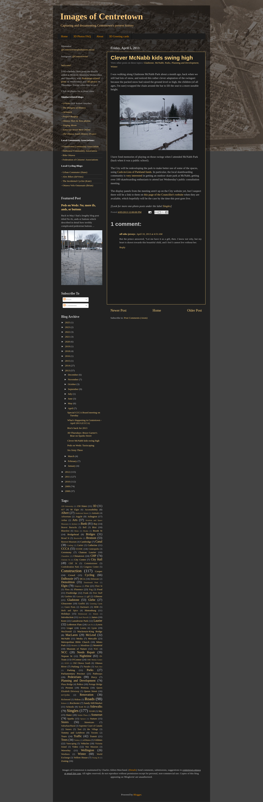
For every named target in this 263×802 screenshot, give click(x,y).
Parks (167, 62)
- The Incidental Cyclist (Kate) (76, 181)
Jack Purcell (83, 617)
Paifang (75, 666)
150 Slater (82, 506)
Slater (69, 715)
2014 (67, 365)
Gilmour (98, 596)
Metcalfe (92, 638)
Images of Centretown (101, 16)
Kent (63, 620)
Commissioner (90, 563)
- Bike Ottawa (68, 155)
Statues (93, 718)
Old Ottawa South (81, 663)
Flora (67, 589)
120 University (67, 506)
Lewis (99, 624)
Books (85, 531)
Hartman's (84, 607)
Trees (64, 740)
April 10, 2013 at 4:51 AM (149, 234)
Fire (87, 586)
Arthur (64, 520)
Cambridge (85, 541)
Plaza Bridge (67, 684)
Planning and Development (185, 62)
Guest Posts (69, 607)
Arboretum (66, 516)
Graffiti (81, 603)
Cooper (98, 571)
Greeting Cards (96, 603)
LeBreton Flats (74, 624)
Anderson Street (81, 513)
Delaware (95, 579)
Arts (74, 520)
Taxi (79, 729)
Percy (94, 677)
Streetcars (89, 722)
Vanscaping (71, 743)
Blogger (137, 794)
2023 (67, 327)
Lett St (90, 624)
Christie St (65, 560)
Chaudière (65, 556)
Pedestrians (74, 677)
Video (75, 746)
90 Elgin (74, 509)
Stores (64, 722)
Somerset (96, 714)
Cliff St (73, 563)
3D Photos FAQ (82, 36)
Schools (70, 706)
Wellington (87, 750)
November (73, 379)
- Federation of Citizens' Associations (79, 159)
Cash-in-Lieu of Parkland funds (134, 171)
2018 (67, 351)
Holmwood (82, 614)
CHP (93, 556)
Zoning (64, 761)
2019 (67, 346)
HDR (96, 607)
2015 (67, 360)
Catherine (92, 545)
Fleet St (98, 586)
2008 (67, 491)
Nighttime (85, 656)
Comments (70, 305)
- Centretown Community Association (80, 146)
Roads (90, 699)
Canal (98, 541)
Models (74, 645)
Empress (78, 586)
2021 (67, 336)
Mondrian (85, 645)
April (71, 408)
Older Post (194, 310)
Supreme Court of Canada (90, 726)
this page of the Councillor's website (163, 194)
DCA (82, 578)
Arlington (92, 516)
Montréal (97, 645)
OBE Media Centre (94, 660)
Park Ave (98, 667)
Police (80, 684)
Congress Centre (91, 567)
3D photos (92, 81)
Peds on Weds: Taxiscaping (80, 445)
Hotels (95, 614)
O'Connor (77, 659)
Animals (95, 513)
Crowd (71, 575)
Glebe (91, 600)
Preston (69, 687)
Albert (65, 513)
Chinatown (78, 556)
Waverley (65, 750)
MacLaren (72, 635)
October (72, 384)
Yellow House (81, 757)
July (70, 394)
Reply (122, 247)
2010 (67, 481)
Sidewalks (96, 706)
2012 (67, 472)
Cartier (80, 545)
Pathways (97, 673)
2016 (67, 356)
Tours (64, 736)
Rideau (78, 699)
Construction (71, 571)
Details (132, 770)
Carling (70, 545)
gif (88, 596)
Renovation (87, 694)
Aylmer (74, 524)
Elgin (64, 585)
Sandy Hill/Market (93, 703)
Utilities (98, 740)
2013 (67, 370)
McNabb (159, 62)
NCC (64, 652)
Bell (84, 527)
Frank (85, 593)
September (73, 389)
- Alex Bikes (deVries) (72, 176)
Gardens (68, 596)
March (71, 456)
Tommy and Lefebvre (73, 732)
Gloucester (66, 603)
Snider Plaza (83, 715)
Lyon (94, 628)
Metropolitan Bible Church (75, 642)
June (70, 398)
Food (99, 589)
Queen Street (90, 691)
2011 (67, 476)
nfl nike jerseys (127, 234)
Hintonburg (90, 610)
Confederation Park (70, 567)
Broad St (65, 538)
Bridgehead (73, 534)
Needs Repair (86, 652)
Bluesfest (65, 531)
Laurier (98, 620)
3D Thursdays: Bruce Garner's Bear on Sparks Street (82, 434)
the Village (92, 729)
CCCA (65, 548)
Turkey (77, 740)
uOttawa (87, 740)
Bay (96, 523)
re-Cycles (65, 695)
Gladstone (149, 62)
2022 (67, 332)
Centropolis (94, 549)
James (95, 617)
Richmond (65, 699)
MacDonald (66, 631)
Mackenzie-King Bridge (89, 631)
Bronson (91, 538)
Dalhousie (67, 578)
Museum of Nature (77, 648)
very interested (134, 175)
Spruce (83, 719)
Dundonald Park (91, 582)
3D (94, 506)
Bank (84, 523)
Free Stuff (97, 593)
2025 (67, 322)
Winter (114, 66)
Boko (77, 531)
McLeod (91, 635)
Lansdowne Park (79, 620)
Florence (78, 589)
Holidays (65, 613)
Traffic (78, 736)
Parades (87, 666)
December (73, 374)
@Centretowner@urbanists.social (77, 49)
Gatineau (79, 596)
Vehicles (85, 743)
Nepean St (66, 656)
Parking (71, 670)
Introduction (67, 617)
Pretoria (85, 687)
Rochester (75, 703)
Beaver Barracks (69, 527)
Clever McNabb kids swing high (152, 58)
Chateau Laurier (87, 552)
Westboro (65, 754)
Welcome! (66, 65)
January (72, 465)
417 (62, 509)
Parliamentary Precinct (73, 673)
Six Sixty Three (75, 450)
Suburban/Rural (68, 726)
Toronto (94, 732)
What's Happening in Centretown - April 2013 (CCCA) (84, 421)
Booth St (97, 530)
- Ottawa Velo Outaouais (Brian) (77, 185)
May (70, 403)
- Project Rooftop (69, 116)
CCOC (79, 548)
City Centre (80, 559)
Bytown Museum (69, 542)
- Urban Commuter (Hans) (74, 172)
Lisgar (70, 628)
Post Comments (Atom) (135, 317)
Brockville (78, 538)
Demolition (68, 582)
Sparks (70, 718)
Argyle (79, 516)
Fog (91, 589)
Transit (93, 736)
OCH (66, 663)
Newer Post (118, 310)
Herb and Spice (69, 610)
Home (64, 36)
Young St (95, 758)
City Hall (96, 559)
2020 (67, 341)
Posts (67, 299)
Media (79, 638)
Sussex (68, 729)
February (72, 461)
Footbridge (71, 592)
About (99, 36)
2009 (67, 486)
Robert (63, 703)
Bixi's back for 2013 (77, 428)
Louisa (83, 628)
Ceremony (66, 552)
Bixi (94, 527)
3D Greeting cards (119, 36)
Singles (167, 206)
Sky (100, 711)
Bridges (90, 534)
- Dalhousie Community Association (79, 150)
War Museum (91, 747)
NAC (96, 649)
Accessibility (91, 509)
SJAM (92, 711)
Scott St (82, 707)
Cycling (89, 575)
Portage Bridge (95, 684)
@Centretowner (80, 56)
